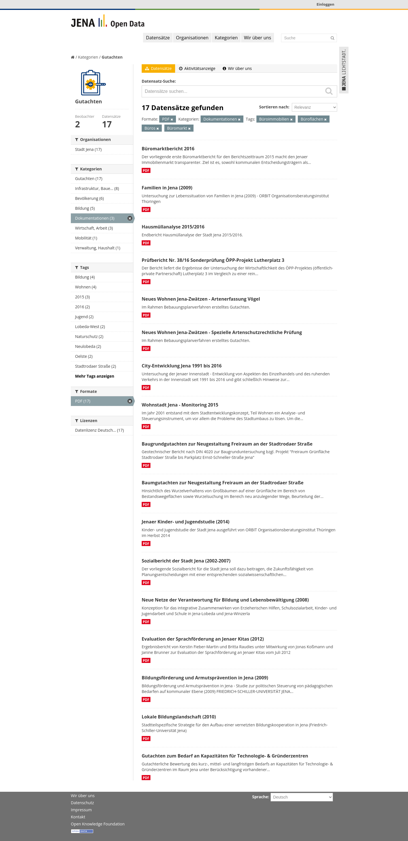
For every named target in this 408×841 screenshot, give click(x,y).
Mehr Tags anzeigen (94, 376)
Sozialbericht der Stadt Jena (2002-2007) (186, 561)
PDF (146, 170)
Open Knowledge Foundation (98, 824)
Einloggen (325, 4)
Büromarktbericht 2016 (168, 148)
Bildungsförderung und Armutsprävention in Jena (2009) (205, 678)
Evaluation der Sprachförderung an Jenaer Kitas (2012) (203, 639)
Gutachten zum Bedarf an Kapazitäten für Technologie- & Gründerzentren (225, 756)
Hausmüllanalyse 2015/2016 (173, 227)
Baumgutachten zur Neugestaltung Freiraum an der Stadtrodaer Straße (222, 483)
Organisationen (192, 38)
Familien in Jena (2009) (167, 188)
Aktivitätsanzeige (197, 68)
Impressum (81, 809)
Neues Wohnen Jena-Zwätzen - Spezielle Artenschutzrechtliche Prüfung (222, 332)
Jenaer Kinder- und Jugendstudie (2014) (186, 522)
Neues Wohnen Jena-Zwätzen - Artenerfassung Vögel (201, 299)
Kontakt (78, 816)
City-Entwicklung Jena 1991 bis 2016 (182, 366)
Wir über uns (257, 38)
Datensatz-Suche (158, 81)
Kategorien (226, 38)
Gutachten (112, 57)
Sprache (260, 796)
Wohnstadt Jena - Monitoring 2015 (180, 405)
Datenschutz (82, 802)
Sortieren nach (273, 107)
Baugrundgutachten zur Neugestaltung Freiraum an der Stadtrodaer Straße (227, 444)
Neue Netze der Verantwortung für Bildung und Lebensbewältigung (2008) (225, 600)
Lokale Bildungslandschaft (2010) (179, 717)
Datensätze (158, 38)
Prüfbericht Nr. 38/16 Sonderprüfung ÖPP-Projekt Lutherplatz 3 (213, 260)
